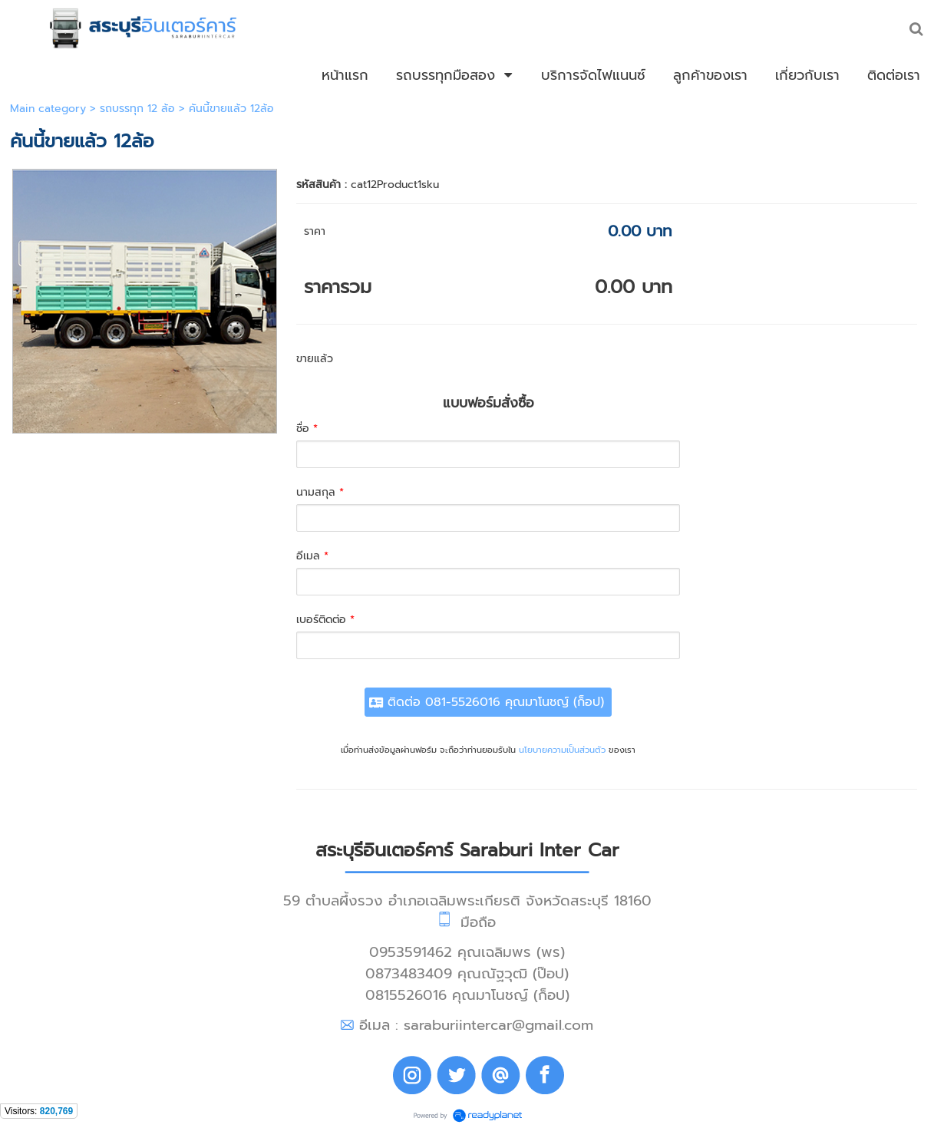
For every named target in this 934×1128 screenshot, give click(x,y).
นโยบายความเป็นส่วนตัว (562, 750)
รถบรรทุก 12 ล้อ (137, 109)
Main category (48, 109)
